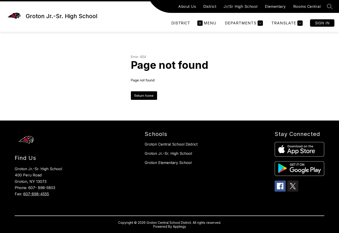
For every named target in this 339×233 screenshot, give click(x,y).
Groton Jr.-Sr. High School (168, 153)
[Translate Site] (286, 23)
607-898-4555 (36, 194)
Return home (144, 96)
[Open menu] (206, 23)
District (209, 6)
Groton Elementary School (168, 162)
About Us (187, 6)
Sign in (322, 23)
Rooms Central (307, 6)
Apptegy (179, 226)
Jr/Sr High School (241, 6)
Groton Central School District (171, 144)
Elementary (275, 6)
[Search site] (330, 6)
